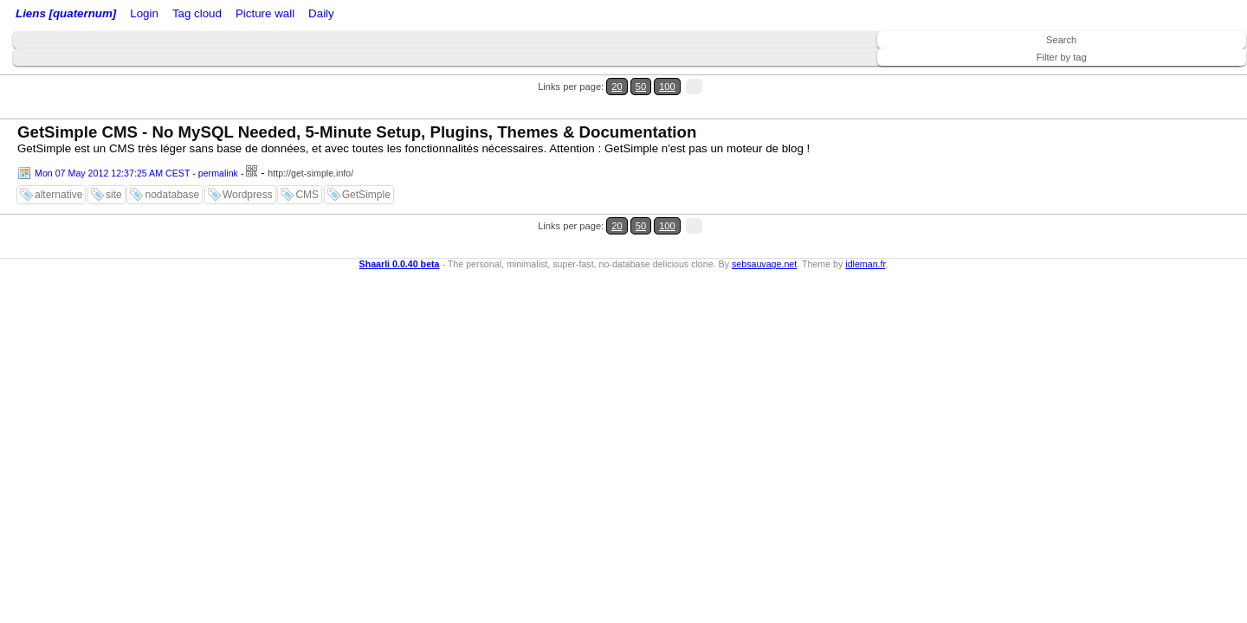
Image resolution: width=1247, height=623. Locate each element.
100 (1201, 76)
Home (132, 15)
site (114, 163)
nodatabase (172, 163)
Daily (453, 15)
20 (1166, 76)
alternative (58, 163)
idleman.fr (865, 211)
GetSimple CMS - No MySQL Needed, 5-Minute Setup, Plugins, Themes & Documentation (356, 101)
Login (167, 15)
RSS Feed (213, 15)
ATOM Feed (284, 15)
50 (1183, 76)
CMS (307, 163)
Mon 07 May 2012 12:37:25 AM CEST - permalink (136, 142)
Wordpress (248, 163)
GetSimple (366, 163)
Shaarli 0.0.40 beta (399, 211)
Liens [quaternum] (61, 15)
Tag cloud (345, 15)
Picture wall (404, 15)
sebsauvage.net (764, 211)
